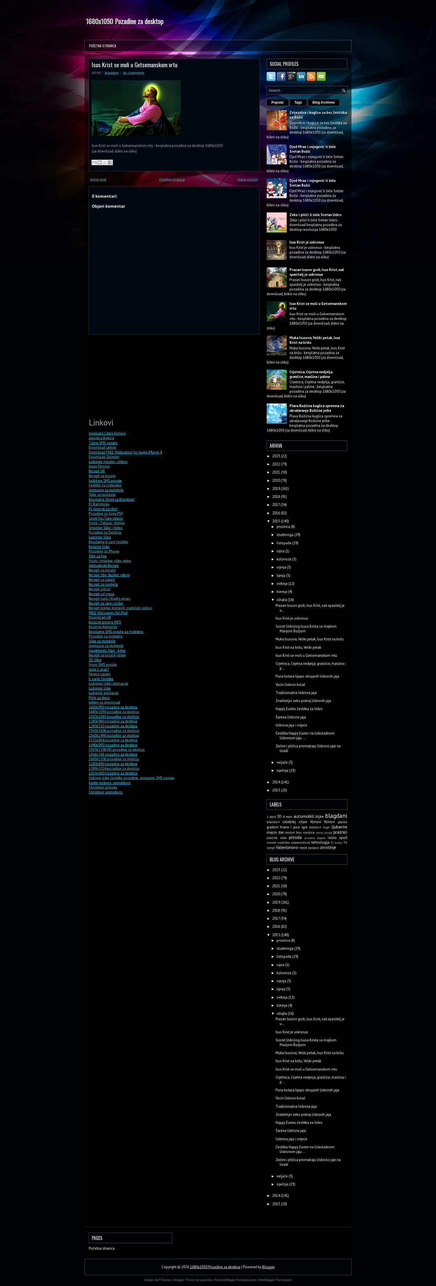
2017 (276, 504)
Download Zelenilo (104, 457)
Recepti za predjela (103, 584)
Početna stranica (102, 45)
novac (319, 832)
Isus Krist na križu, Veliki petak (298, 647)
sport (343, 837)
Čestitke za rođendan (105, 485)
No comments (133, 73)
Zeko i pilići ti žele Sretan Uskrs (315, 214)
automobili (304, 816)
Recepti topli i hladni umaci (109, 598)
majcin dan (275, 832)
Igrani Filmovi (99, 466)
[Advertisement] (130, 375)
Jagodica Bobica (101, 438)
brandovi (273, 822)
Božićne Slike (99, 546)
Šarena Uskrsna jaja (291, 717)
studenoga (285, 534)
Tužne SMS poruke (103, 442)
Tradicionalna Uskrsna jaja (296, 692)
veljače (283, 762)
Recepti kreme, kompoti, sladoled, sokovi (120, 608)
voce (303, 847)
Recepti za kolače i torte (107, 655)
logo (326, 827)
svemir (271, 842)
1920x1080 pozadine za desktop (114, 716)
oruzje (328, 832)
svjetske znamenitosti (294, 842)
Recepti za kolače (102, 475)
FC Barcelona (99, 504)
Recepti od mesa (101, 593)
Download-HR (100, 617)
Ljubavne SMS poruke (105, 480)
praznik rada (276, 838)
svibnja (282, 583)
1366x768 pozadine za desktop (113, 754)
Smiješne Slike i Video (105, 527)
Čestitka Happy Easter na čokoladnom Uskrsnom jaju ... (305, 735)
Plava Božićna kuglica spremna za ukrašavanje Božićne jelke (316, 408)
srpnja (282, 567)
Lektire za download (104, 702)
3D (279, 816)
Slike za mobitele (102, 494)
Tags (298, 102)
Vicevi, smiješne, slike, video (110, 560)
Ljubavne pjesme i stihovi (108, 461)
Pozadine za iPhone (104, 551)
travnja (282, 591)
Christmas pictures (103, 787)
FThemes (165, 1280)
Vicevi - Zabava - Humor (107, 523)
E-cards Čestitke (101, 678)
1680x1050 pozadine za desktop (114, 712)
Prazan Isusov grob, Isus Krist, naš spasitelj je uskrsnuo (316, 272)
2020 (276, 480)
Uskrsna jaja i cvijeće (291, 725)
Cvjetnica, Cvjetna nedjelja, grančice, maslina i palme (311, 374)
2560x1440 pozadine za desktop (114, 735)
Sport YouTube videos (106, 518)
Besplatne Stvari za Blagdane (111, 499)
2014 (276, 782)
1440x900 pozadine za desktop (113, 745)
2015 (276, 521)
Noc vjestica (305, 832)
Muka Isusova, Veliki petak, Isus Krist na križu (310, 639)
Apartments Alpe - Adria (107, 650)
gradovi (272, 827)
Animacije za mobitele (106, 490)
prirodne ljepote (315, 838)
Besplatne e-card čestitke (108, 542)
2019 (276, 488)
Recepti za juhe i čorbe (106, 603)
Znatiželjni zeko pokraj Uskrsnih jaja (303, 700)
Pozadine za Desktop (105, 532)
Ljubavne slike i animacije (108, 683)
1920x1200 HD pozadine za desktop (117, 749)
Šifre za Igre (98, 556)
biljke (319, 816)
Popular (277, 102)
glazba (342, 822)
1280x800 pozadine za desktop (113, 763)
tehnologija (320, 842)
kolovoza (284, 559)
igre (305, 827)
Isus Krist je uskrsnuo (306, 242)
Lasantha (206, 1280)
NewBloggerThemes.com (275, 1280)
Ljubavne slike (100, 688)
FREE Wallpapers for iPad (108, 612)
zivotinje (328, 847)
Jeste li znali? (99, 669)
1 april (271, 816)
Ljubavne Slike (100, 537)
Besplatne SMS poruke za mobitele (116, 631)
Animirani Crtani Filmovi (107, 433)
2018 (276, 496)
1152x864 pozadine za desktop (113, 740)
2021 (276, 472)
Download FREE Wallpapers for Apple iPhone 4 (125, 452)
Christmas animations (106, 792)
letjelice (315, 827)
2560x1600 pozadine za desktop (114, 730)
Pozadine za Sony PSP (106, 513)
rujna (281, 551)
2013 (276, 790)
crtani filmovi (310, 821)
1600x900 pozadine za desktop (113, 707)
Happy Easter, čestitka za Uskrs (299, 708)
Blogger (268, 1267)
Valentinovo (287, 847)
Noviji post (98, 179)
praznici (340, 832)
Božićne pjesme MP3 (105, 622)
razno (332, 837)
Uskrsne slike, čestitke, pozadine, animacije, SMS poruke (131, 778)
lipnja (281, 575)
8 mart (288, 816)
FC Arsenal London (103, 509)
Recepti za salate (102, 579)
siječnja (283, 770)
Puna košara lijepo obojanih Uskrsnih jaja (307, 676)
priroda (295, 837)
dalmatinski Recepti (104, 565)
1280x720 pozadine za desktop (113, 726)
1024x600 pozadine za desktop (113, 773)
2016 (276, 513)
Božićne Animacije (103, 627)
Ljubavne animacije (103, 693)
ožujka (282, 599)
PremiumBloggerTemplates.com (235, 1280)
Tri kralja (336, 842)
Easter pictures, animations (109, 782)
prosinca (284, 526)
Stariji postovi (247, 179)
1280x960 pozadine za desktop (113, 721)
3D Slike (95, 660)
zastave (313, 848)
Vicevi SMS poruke (103, 664)
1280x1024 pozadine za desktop (114, 768)
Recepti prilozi (99, 589)
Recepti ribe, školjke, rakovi (109, 575)
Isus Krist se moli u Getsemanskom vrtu (134, 64)
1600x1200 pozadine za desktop (114, 759)
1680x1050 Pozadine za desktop (125, 21)
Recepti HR (97, 471)
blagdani (111, 73)
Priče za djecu (99, 697)
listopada (284, 543)
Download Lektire (102, 447)
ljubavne (339, 826)
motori (290, 832)
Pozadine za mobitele (106, 636)
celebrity (289, 821)
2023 (276, 456)
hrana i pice (290, 827)
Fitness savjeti (99, 674)
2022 (276, 464)
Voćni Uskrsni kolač (290, 684)
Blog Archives (324, 102)
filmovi (329, 821)
